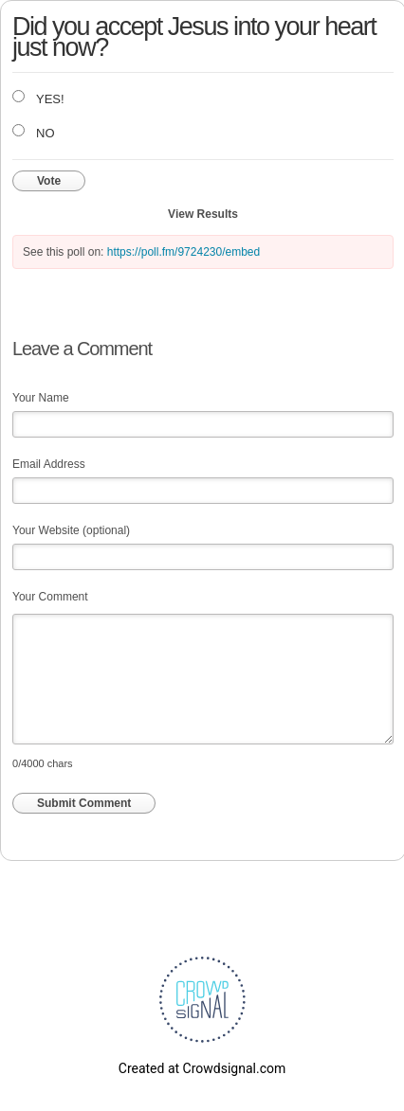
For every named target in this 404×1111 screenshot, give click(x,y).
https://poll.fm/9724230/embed (183, 252)
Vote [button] (49, 181)
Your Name (40, 397)
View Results (203, 214)
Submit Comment (84, 803)
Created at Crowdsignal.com (202, 1068)
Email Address (48, 464)
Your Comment (50, 596)
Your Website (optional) (71, 530)
